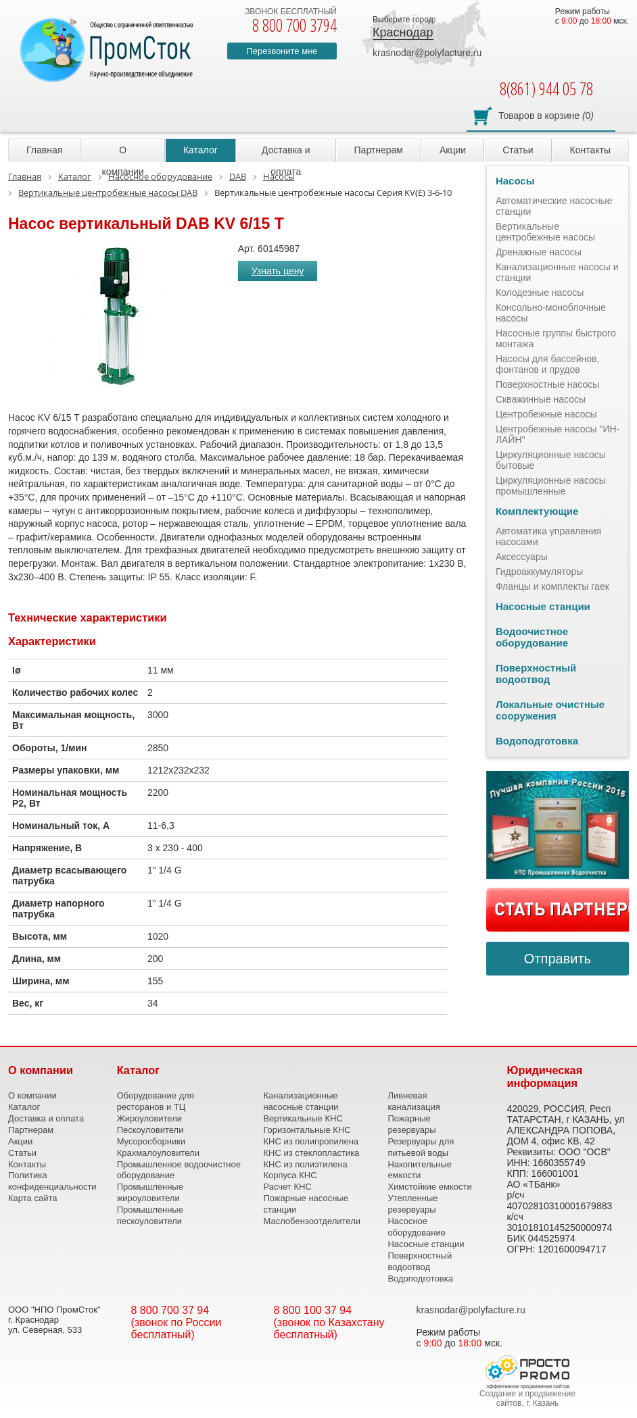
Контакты (590, 150)
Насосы (515, 180)
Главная (44, 150)
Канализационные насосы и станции (557, 272)
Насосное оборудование (416, 1227)
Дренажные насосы (539, 252)
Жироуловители (149, 1118)
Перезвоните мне (281, 51)
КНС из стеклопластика (311, 1153)
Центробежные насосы (546, 414)
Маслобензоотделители (311, 1221)
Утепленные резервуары (412, 1204)
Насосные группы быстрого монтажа (556, 338)
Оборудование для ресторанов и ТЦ (155, 1101)
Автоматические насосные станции (554, 206)
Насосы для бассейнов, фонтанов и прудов (548, 364)
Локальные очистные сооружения (550, 710)
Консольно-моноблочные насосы (551, 313)
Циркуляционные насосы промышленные (551, 486)
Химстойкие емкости (429, 1187)
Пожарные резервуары (411, 1124)
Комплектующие (537, 511)
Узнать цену (278, 270)
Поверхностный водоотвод (536, 673)
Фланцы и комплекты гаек (552, 586)
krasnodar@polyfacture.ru (427, 52)
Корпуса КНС (289, 1175)
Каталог (200, 150)
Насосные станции (543, 606)
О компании (122, 153)
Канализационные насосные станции (300, 1101)
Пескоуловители (150, 1130)
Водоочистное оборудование (532, 637)
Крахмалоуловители (158, 1153)
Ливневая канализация (413, 1101)
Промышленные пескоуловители (150, 1215)
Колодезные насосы (540, 292)
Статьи (517, 150)
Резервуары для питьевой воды (420, 1147)
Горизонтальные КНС (306, 1130)
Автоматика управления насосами (548, 536)
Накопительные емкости (419, 1170)
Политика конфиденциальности (52, 1181)
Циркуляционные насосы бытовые (551, 460)
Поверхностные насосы (547, 384)
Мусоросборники (151, 1141)
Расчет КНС (287, 1187)
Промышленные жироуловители (150, 1192)
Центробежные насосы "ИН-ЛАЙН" (557, 434)
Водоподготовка (537, 740)
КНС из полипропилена (310, 1141)
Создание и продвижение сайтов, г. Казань (527, 1398)
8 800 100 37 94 (313, 1310)
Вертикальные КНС (302, 1118)
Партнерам (378, 150)
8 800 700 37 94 (170, 1310)
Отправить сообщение (557, 963)
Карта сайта (32, 1198)
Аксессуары (522, 556)
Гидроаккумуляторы (540, 571)
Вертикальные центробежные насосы (545, 232)
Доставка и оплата (286, 153)
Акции (453, 150)
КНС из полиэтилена (305, 1164)
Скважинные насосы (541, 399)
